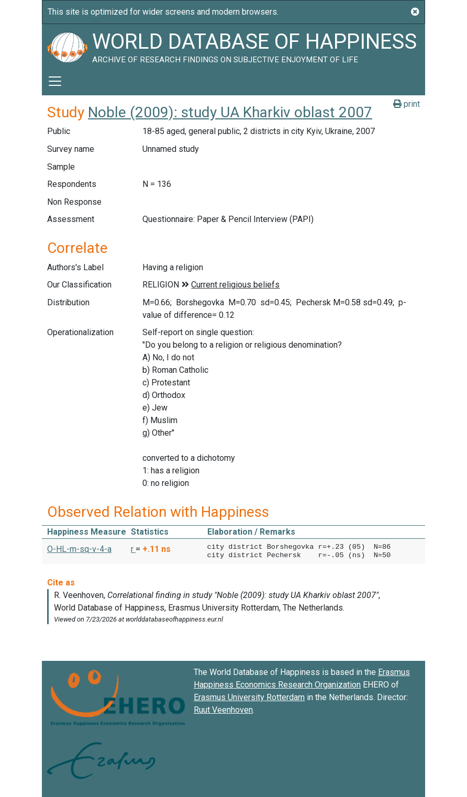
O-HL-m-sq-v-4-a (79, 549)
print (406, 104)
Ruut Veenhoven (223, 710)
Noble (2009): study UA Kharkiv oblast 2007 (230, 112)
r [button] (133, 549)
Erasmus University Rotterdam (249, 697)
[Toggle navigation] (55, 81)
